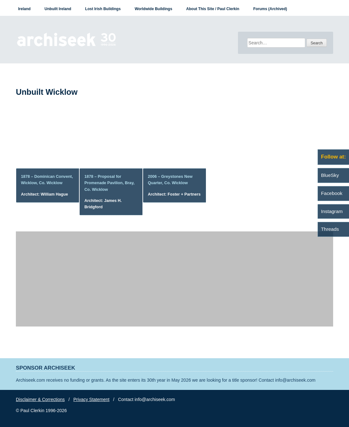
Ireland (24, 9)
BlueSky (330, 175)
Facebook (332, 193)
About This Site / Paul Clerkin (212, 9)
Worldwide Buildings (153, 9)
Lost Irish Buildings (103, 9)
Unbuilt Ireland (57, 9)
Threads (330, 229)
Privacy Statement (91, 399)
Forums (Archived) (270, 9)
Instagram (332, 211)
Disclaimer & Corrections (40, 399)
